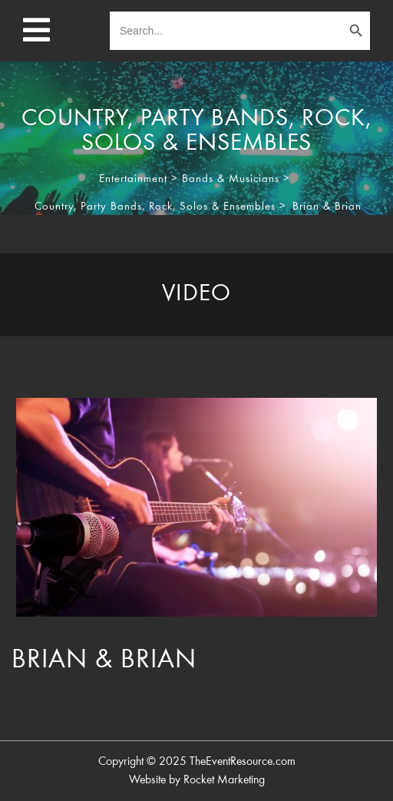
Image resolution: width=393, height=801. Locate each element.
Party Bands (111, 207)
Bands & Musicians (230, 179)
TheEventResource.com (243, 762)
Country (54, 207)
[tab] (196, 294)
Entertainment (133, 179)
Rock (161, 207)
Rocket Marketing (224, 780)
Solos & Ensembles (228, 207)
